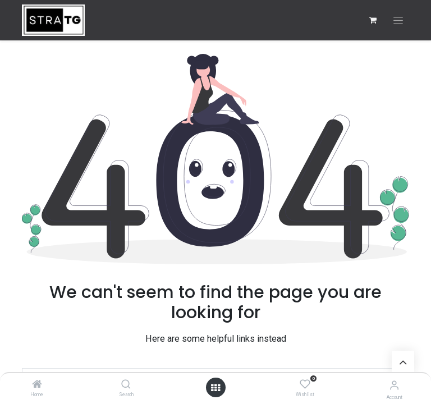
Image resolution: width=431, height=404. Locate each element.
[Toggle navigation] (398, 20)
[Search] (126, 384)
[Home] (37, 384)
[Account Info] (394, 385)
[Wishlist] (305, 384)
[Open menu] (215, 387)
